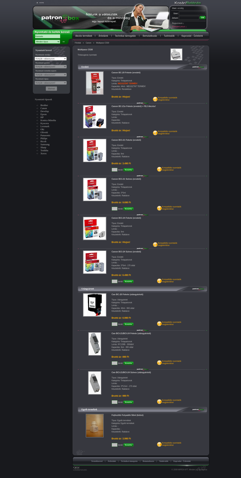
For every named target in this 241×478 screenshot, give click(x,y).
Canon (88, 43)
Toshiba (44, 150)
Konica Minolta (48, 120)
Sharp (43, 147)
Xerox (43, 153)
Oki (42, 129)
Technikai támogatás (129, 461)
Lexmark (44, 126)
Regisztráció (178, 23)
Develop (44, 111)
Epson (43, 114)
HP (42, 117)
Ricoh (43, 141)
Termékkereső (97, 461)
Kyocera (44, 123)
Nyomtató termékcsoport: (46, 70)
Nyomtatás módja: (43, 54)
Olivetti (44, 132)
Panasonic (45, 135)
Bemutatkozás (148, 461)
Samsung (45, 144)
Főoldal (78, 43)
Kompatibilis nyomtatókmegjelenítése (167, 99)
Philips (43, 138)
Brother (44, 105)
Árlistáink (112, 461)
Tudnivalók (163, 461)
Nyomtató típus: (42, 79)
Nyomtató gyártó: (42, 63)
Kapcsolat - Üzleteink (182, 461)
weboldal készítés (80, 469)
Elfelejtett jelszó (179, 27)
